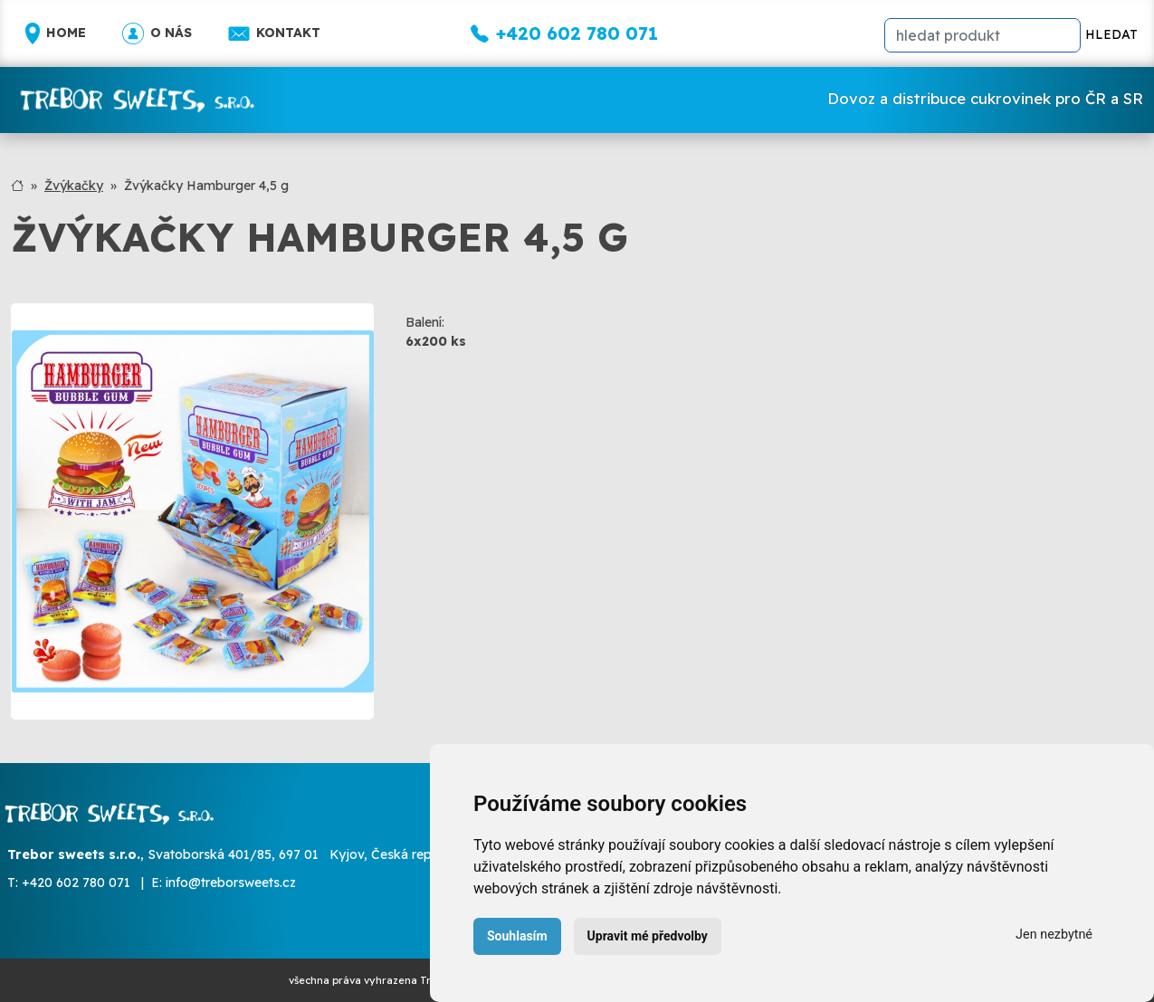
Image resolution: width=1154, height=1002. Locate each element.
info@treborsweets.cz (231, 882)
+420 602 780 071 (76, 882)
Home (55, 33)
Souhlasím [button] (517, 936)
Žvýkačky (73, 185)
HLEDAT (1111, 34)
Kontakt (274, 33)
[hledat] (982, 35)
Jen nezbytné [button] (1054, 934)
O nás (157, 33)
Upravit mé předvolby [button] (647, 936)
